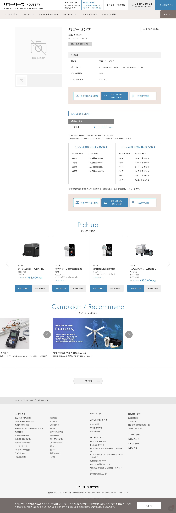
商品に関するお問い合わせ (116, 96)
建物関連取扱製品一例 (98, 474)
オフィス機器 (94, 424)
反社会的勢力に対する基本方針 (59, 492)
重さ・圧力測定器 (56, 439)
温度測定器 (54, 425)
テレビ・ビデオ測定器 (22, 449)
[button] (168, 263)
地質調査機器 (55, 453)
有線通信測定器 (20, 457)
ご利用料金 (132, 421)
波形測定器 (19, 432)
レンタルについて (71, 14)
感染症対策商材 (96, 427)
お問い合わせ (168, 5)
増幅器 (52, 428)
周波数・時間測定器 (22, 425)
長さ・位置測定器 (56, 442)
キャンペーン (29, 14)
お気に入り (168, 14)
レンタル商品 (12, 14)
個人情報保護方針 (79, 492)
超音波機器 (54, 435)
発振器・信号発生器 (22, 435)
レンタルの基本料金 (97, 445)
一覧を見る (88, 381)
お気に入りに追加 (152, 29)
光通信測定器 (20, 453)
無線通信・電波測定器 (23, 439)
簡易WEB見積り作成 (89, 95)
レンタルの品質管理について (100, 464)
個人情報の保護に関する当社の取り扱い (102, 492)
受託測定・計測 (91, 14)
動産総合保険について (98, 460)
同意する (149, 505)
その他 (52, 457)
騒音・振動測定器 (56, 432)
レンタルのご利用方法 (98, 441)
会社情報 (111, 5)
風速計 (52, 446)
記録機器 (53, 421)
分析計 (52, 449)
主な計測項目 (133, 418)
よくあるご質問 (110, 14)
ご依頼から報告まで (135, 428)
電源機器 (53, 418)
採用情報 (121, 5)
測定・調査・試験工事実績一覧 (139, 425)
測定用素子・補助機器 (23, 442)
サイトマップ (123, 492)
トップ (17, 400)
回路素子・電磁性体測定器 (24, 421)
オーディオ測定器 (21, 446)
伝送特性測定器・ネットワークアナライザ (29, 428)
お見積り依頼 (143, 95)
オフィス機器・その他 (49, 14)
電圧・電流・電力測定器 (80, 44)
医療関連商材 (95, 431)
